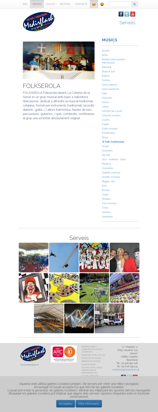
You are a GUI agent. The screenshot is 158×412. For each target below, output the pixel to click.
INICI (25, 4)
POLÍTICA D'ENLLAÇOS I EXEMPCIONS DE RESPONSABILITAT (92, 370)
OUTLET (50, 4)
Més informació (88, 403)
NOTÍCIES (65, 4)
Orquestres (107, 168)
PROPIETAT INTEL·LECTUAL (93, 355)
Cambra (106, 80)
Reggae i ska (108, 181)
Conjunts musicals (111, 115)
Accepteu (65, 403)
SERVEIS (36, 4)
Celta (104, 93)
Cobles (105, 106)
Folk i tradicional (113, 141)
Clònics (105, 102)
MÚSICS (109, 40)
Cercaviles (107, 98)
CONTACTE (81, 4)
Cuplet (105, 124)
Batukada (106, 67)
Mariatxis (106, 163)
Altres (105, 55)
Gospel (105, 146)
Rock (104, 185)
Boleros (106, 76)
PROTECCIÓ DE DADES (91, 358)
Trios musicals (109, 203)
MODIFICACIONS (89, 364)
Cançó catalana (109, 84)
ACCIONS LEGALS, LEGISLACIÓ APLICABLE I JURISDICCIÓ (92, 349)
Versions (106, 212)
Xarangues (107, 216)
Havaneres (107, 150)
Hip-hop (106, 155)
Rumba (105, 190)
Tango (105, 194)
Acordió (105, 50)
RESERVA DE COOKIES (91, 361)
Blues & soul (108, 71)
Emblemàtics (108, 133)
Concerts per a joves (112, 111)
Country (106, 120)
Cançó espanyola (110, 89)
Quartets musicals (111, 172)
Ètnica (105, 137)
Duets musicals (110, 128)
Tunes (105, 207)
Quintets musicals (111, 177)
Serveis (127, 22)
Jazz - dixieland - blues (114, 159)
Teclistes (106, 199)
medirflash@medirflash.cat (125, 369)
